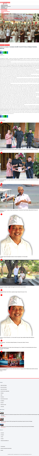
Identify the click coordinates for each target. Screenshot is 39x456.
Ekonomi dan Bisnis (4, 387)
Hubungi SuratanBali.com (5, 440)
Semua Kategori (4, 8)
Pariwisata (2, 13)
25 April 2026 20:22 (3, 422)
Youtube (2, 438)
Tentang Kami (3, 446)
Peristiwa (2, 15)
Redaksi (2, 450)
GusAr (2, 54)
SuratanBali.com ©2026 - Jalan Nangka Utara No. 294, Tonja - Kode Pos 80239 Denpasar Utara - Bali (19, 454)
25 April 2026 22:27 (3, 416)
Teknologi (2, 17)
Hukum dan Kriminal (4, 10)
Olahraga (2, 12)
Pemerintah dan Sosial (4, 14)
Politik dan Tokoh (4, 16)
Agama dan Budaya (4, 9)
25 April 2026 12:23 (3, 427)
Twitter (2, 436)
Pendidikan (2, 400)
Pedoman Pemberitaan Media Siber (6, 448)
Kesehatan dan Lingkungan (6, 6)
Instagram (2, 434)
